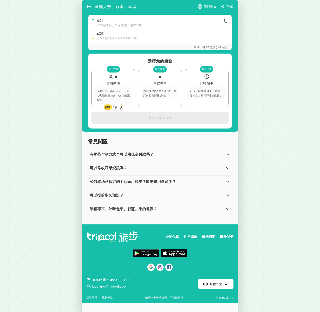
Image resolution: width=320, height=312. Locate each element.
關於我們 (226, 236)
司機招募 (208, 236)
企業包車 (172, 236)
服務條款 (107, 297)
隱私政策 (92, 297)
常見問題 (190, 236)
